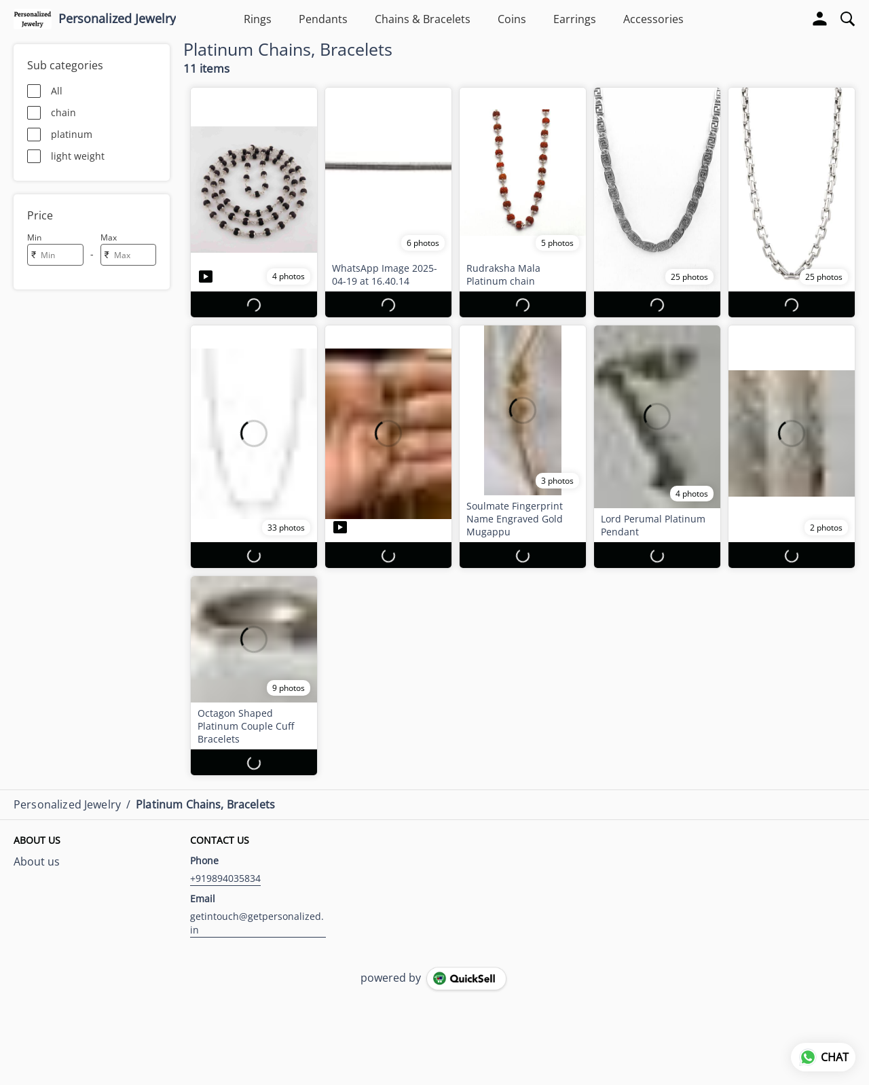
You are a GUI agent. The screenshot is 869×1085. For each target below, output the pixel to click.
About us (37, 861)
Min (34, 237)
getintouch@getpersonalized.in (257, 923)
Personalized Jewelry (117, 19)
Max (108, 237)
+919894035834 (225, 878)
